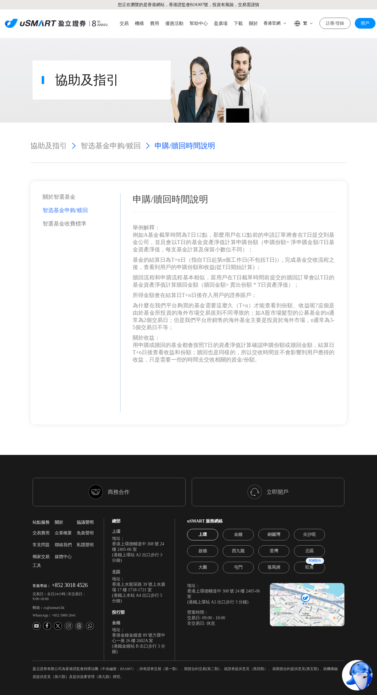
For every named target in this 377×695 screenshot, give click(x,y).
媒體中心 (63, 535)
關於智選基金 (59, 175)
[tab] (202, 513)
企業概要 (63, 511)
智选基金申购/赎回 (111, 124)
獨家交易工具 (41, 539)
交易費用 (41, 511)
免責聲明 (85, 511)
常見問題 (41, 523)
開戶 (365, 23)
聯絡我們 (63, 523)
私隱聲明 (85, 523)
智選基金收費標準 (64, 202)
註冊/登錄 (335, 23)
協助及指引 (48, 124)
